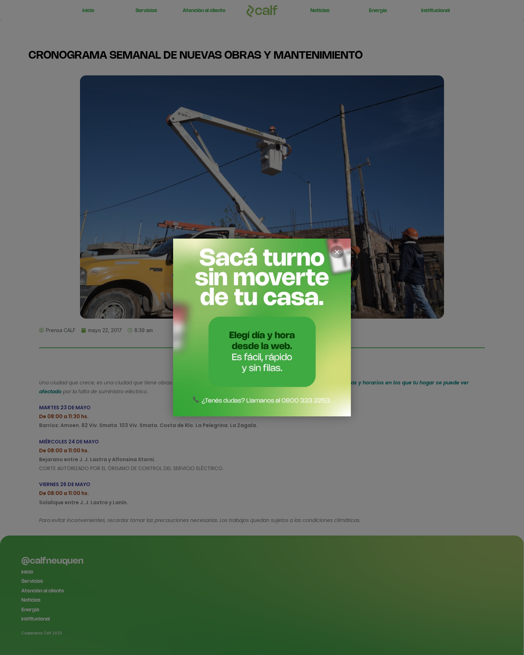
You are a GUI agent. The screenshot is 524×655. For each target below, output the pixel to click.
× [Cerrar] (337, 252)
